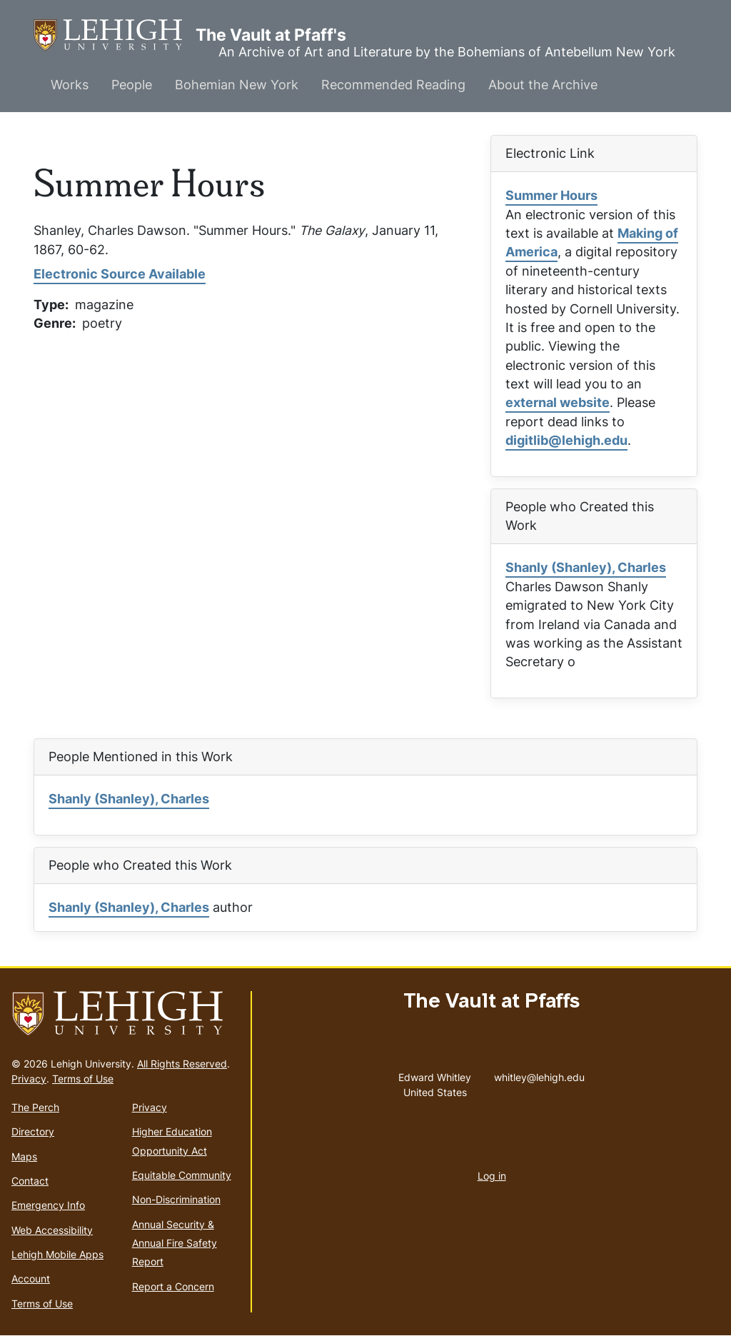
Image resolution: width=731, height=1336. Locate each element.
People (131, 85)
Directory (32, 1131)
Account (30, 1278)
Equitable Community (181, 1175)
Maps (24, 1156)
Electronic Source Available (120, 274)
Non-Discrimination (176, 1199)
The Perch (35, 1107)
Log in (492, 1175)
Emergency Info (48, 1205)
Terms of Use (83, 1078)
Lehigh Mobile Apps (57, 1254)
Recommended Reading (393, 85)
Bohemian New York (236, 85)
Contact (30, 1180)
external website (557, 402)
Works (70, 85)
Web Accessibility (52, 1230)
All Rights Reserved (182, 1063)
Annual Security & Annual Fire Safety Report (174, 1243)
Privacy (28, 1078)
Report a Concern (173, 1286)
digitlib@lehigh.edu (566, 440)
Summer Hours (551, 195)
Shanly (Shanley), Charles (585, 567)
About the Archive (543, 85)
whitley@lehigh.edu (539, 1074)
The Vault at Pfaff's (115, 35)
